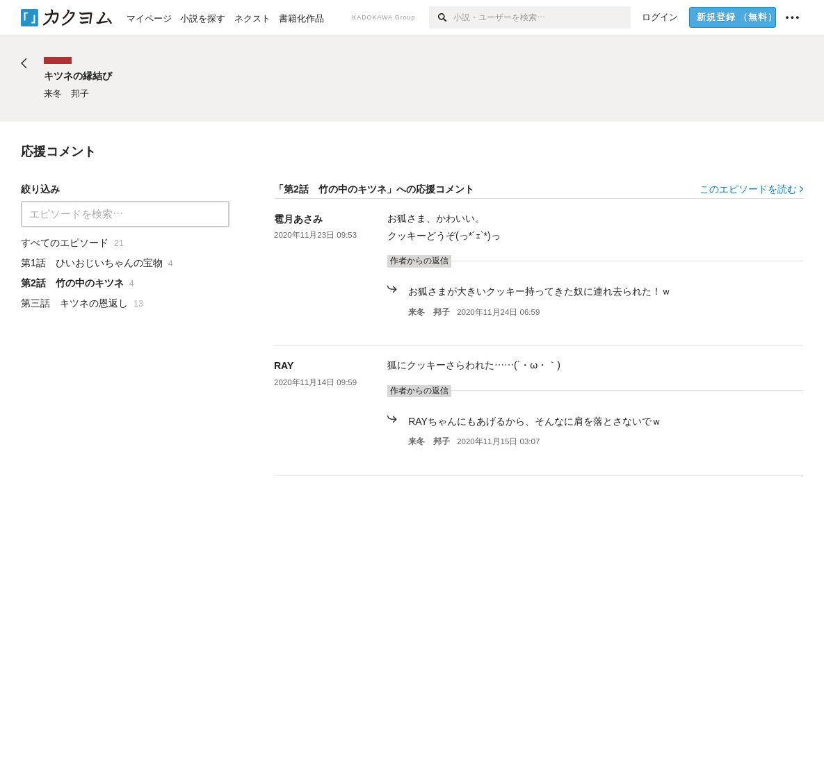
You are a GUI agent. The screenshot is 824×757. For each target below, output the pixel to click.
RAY (283, 365)
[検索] (441, 17)
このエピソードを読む (751, 189)
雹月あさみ (298, 219)
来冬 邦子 (429, 312)
